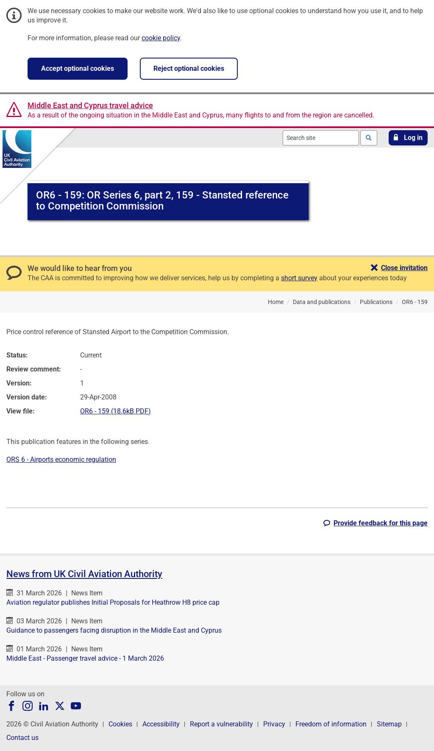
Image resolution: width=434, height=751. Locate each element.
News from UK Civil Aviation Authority (84, 574)
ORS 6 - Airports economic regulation (61, 459)
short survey (299, 278)
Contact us (22, 738)
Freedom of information (331, 724)
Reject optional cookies (188, 68)
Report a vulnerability (221, 724)
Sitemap (389, 724)
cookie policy (161, 38)
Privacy (274, 724)
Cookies (120, 724)
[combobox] (321, 137)
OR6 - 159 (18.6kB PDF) (115, 411)
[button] (408, 137)
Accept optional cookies (77, 68)
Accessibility (161, 724)
